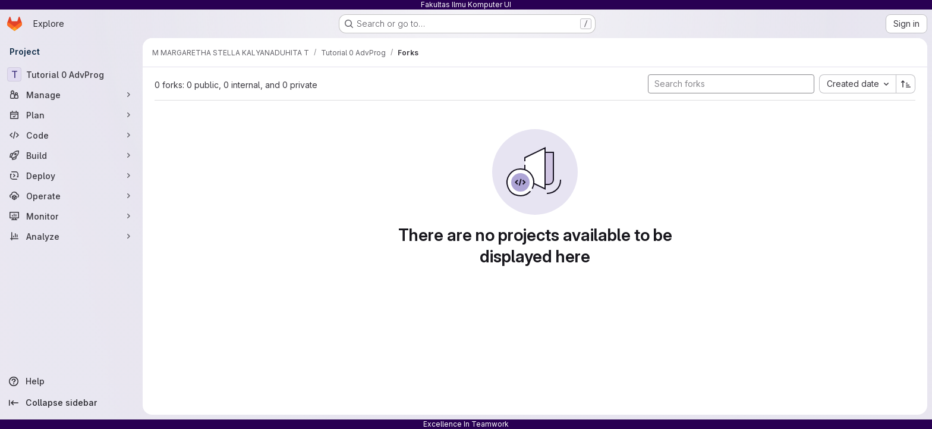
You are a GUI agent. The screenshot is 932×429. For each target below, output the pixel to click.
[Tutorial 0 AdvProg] (71, 74)
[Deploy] (71, 175)
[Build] (71, 155)
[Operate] (71, 195)
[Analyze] (71, 236)
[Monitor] (71, 216)
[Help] (71, 381)
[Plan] (71, 114)
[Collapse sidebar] (71, 402)
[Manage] (71, 94)
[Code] (71, 135)
